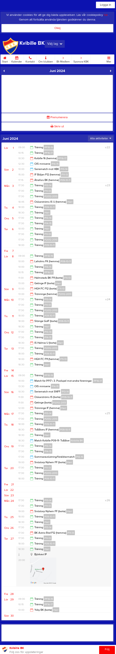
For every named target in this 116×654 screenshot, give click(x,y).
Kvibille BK (77, 440)
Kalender (16, 58)
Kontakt (30, 58)
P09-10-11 (65, 180)
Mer (109, 58)
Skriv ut (57, 126)
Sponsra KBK (81, 58)
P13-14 (64, 169)
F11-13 (65, 174)
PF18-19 (49, 147)
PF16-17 (49, 153)
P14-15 (55, 164)
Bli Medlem (63, 58)
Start (5, 58)
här (106, 15)
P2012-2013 (51, 196)
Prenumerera (57, 117)
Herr (70, 202)
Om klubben (45, 58)
